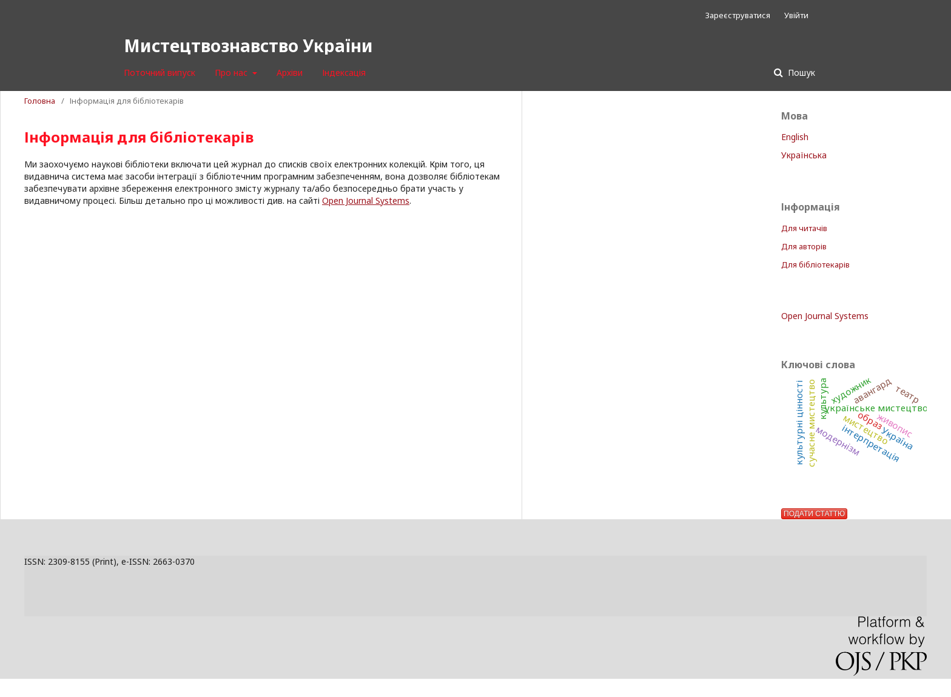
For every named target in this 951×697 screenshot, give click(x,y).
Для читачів (804, 228)
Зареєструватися (737, 15)
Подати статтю (814, 514)
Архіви (290, 72)
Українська (804, 155)
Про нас (232, 72)
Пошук (800, 72)
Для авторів (804, 246)
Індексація (344, 72)
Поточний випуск (159, 72)
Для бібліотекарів (815, 264)
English (794, 137)
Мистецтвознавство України (248, 45)
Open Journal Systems (365, 200)
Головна (39, 100)
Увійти (796, 15)
